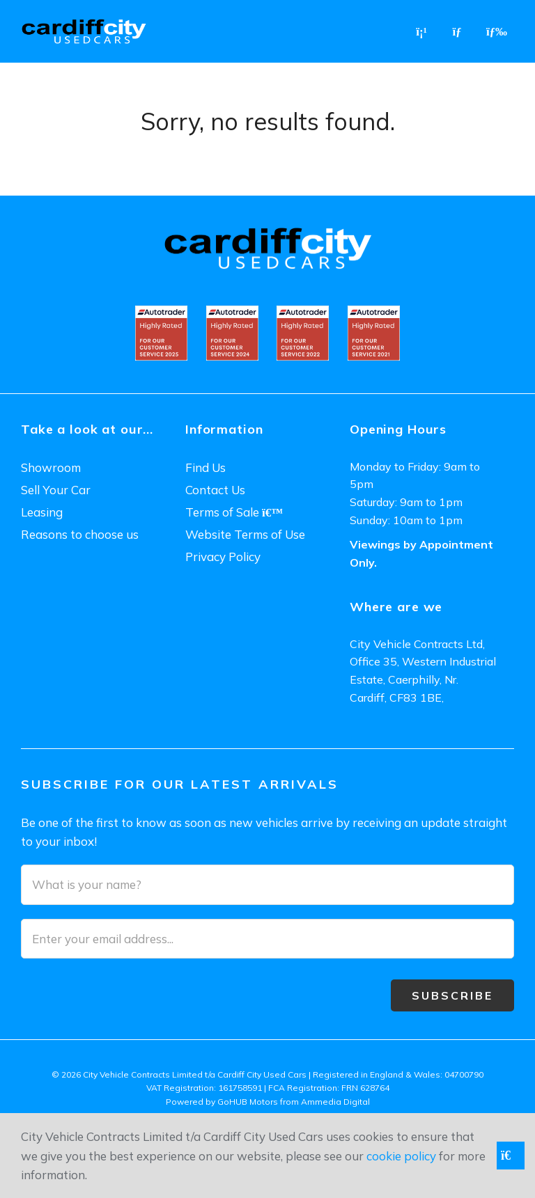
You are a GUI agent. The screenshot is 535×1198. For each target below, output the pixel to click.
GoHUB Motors (247, 1101)
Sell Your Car (56, 489)
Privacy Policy (223, 556)
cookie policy (401, 1156)
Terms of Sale (234, 512)
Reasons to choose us (80, 534)
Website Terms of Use (245, 534)
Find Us (205, 467)
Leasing (42, 512)
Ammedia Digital (335, 1101)
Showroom (51, 467)
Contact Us (215, 489)
